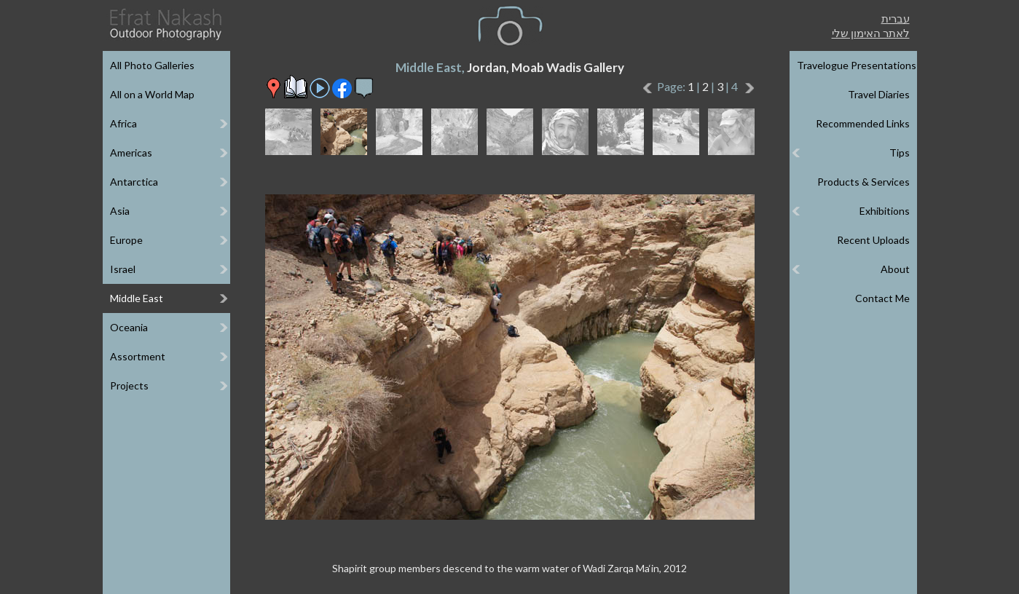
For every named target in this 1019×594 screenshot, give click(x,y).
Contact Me (882, 298)
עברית (895, 18)
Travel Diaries (879, 94)
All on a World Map (152, 94)
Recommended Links (863, 123)
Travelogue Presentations (856, 65)
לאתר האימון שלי (871, 32)
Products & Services (863, 181)
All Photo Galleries (152, 65)
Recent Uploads (873, 240)
